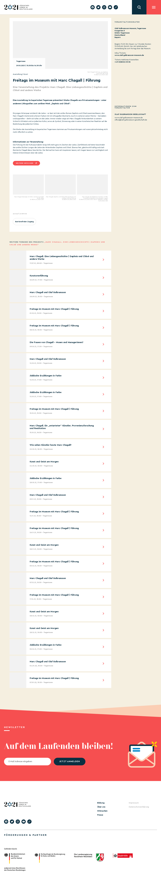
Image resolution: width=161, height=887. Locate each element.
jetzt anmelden (69, 761)
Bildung (100, 803)
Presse (100, 815)
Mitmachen (102, 811)
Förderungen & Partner (25, 835)
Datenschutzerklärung (139, 807)
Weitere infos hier (24, 163)
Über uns (101, 807)
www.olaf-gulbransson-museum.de (129, 118)
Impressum (134, 803)
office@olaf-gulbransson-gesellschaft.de (131, 120)
